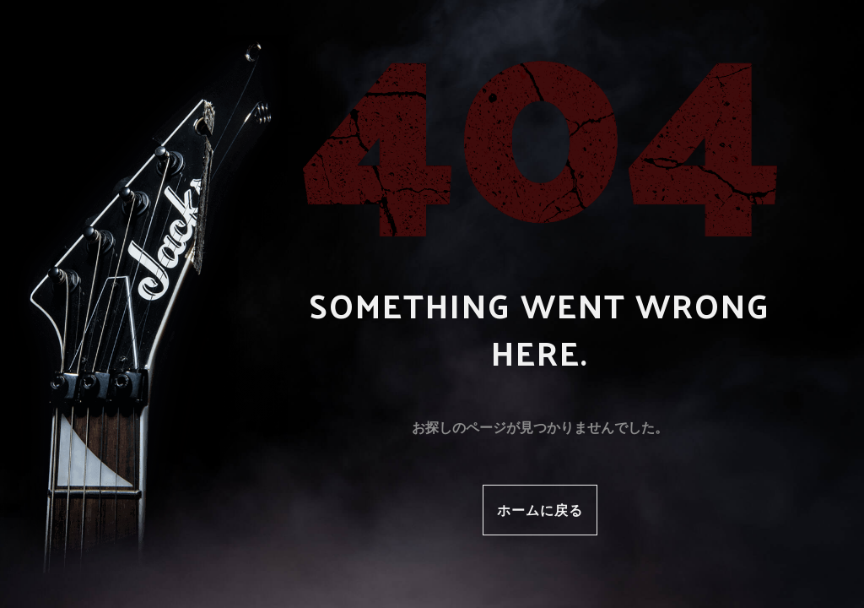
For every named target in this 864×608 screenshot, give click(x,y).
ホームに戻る (540, 509)
